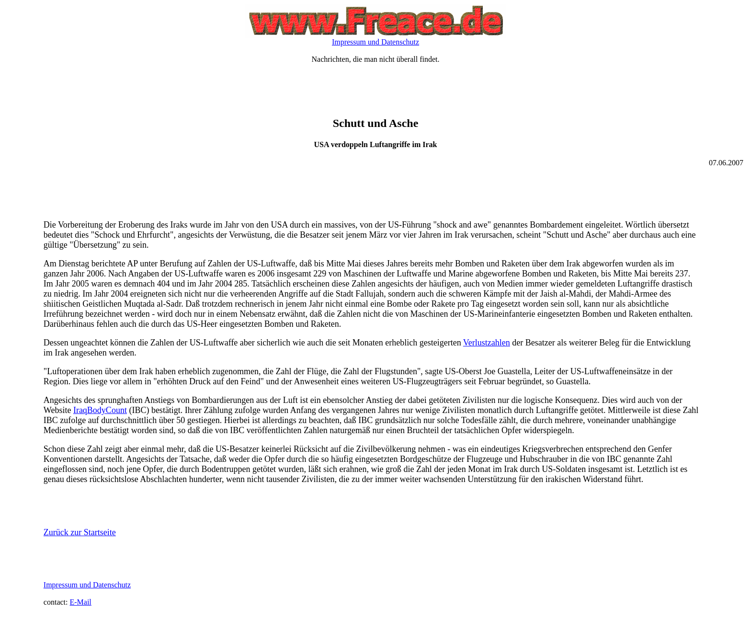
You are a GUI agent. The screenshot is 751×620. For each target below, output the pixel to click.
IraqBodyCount (100, 410)
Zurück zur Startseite (80, 532)
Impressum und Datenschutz (375, 42)
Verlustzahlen (486, 342)
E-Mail (80, 602)
